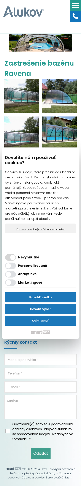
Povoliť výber (40, 309)
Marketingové (30, 282)
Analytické (27, 274)
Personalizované (32, 265)
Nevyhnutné (28, 257)
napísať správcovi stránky (38, 473)
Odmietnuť (40, 321)
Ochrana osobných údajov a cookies (40, 229)
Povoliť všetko (40, 297)
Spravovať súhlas (57, 477)
